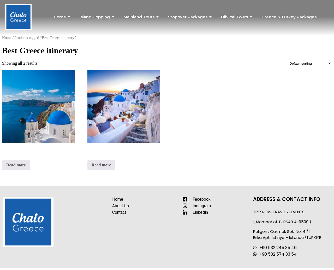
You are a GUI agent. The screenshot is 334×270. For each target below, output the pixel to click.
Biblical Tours (237, 16)
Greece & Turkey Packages (289, 16)
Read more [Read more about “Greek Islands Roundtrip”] (16, 165)
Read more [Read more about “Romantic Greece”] (101, 165)
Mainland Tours (141, 16)
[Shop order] (310, 63)
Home (63, 16)
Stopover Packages (190, 16)
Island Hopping (98, 16)
